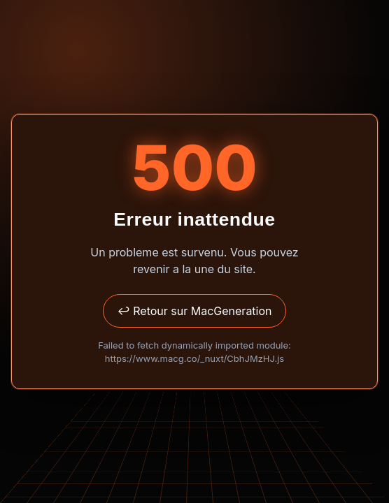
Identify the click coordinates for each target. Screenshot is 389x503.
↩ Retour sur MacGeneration (194, 311)
